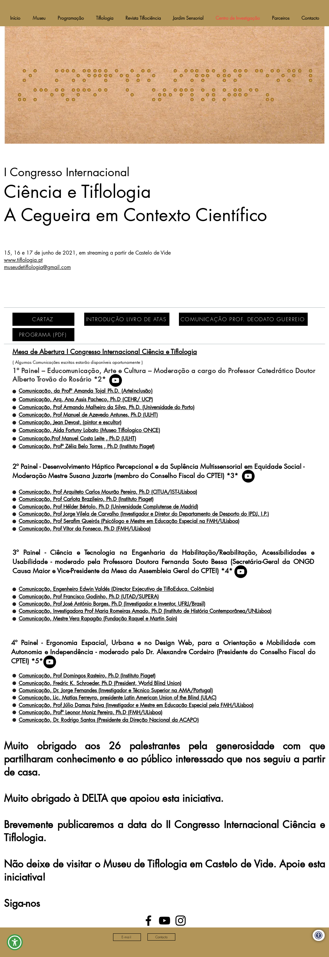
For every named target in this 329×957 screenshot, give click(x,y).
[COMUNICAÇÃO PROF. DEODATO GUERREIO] (243, 319)
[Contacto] (161, 937)
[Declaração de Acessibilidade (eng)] (319, 935)
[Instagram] (180, 920)
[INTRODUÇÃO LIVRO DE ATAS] (126, 319)
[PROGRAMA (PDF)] (43, 334)
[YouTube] (115, 380)
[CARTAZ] (43, 319)
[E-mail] (127, 937)
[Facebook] (148, 920)
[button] (15, 942)
